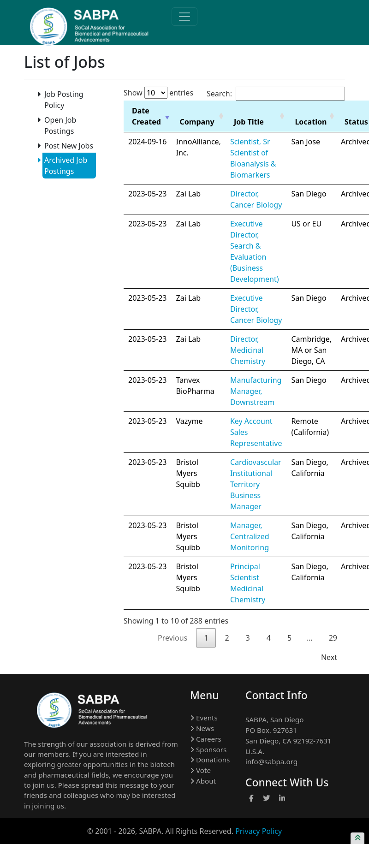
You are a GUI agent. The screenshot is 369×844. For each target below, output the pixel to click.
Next (329, 657)
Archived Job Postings (64, 165)
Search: (276, 94)
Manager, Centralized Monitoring (249, 536)
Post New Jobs (67, 145)
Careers (205, 738)
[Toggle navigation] (184, 16)
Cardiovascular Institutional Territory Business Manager (255, 484)
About (203, 780)
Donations (210, 759)
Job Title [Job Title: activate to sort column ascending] (249, 122)
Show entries (158, 93)
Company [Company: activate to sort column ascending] (197, 122)
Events (204, 717)
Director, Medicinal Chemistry (247, 350)
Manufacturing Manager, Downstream (256, 391)
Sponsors (208, 749)
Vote (200, 770)
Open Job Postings (59, 125)
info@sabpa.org (271, 761)
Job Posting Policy (62, 99)
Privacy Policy (258, 831)
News (202, 728)
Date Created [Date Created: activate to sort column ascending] (146, 116)
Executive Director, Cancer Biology (256, 309)
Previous (172, 638)
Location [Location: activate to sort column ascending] (311, 122)
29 (333, 638)
